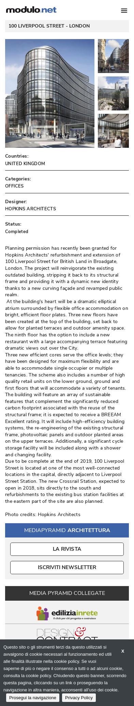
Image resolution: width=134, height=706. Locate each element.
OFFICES (14, 186)
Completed (17, 232)
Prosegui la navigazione (32, 697)
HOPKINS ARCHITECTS (30, 209)
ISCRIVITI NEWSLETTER (67, 567)
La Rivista (67, 549)
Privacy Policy (79, 697)
